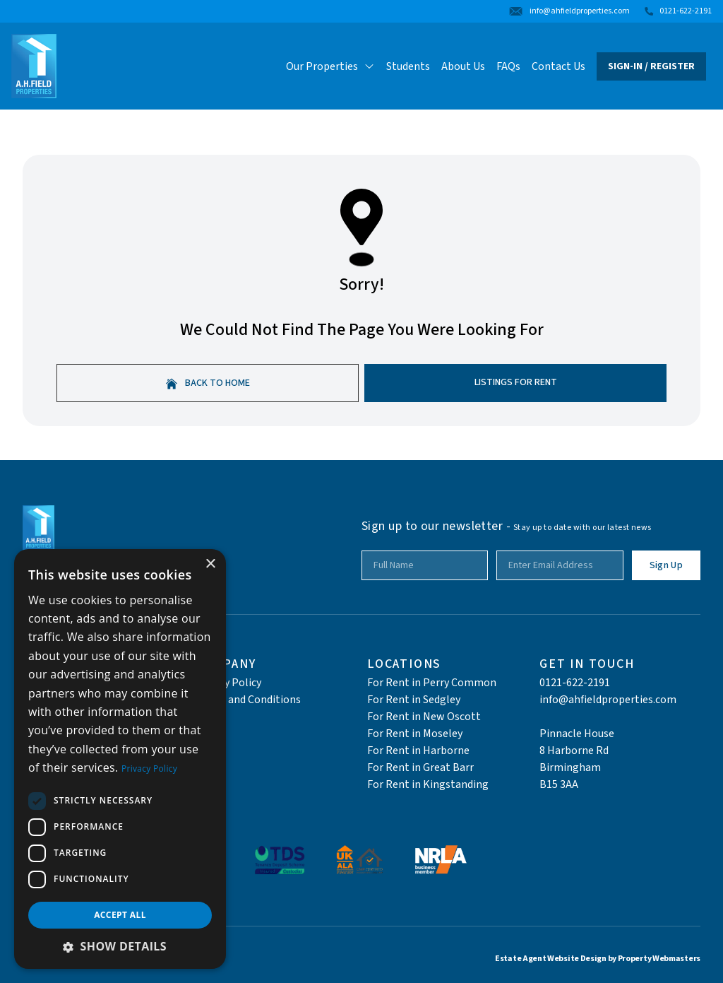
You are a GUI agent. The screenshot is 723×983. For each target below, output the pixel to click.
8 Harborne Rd (574, 750)
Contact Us (558, 66)
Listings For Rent (515, 382)
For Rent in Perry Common (431, 682)
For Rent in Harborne (418, 750)
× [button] (210, 564)
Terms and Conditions (248, 699)
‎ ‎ (540, 716)
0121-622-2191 (574, 682)
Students (408, 66)
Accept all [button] (120, 915)
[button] (120, 946)
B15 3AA (558, 784)
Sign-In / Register (651, 66)
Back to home (208, 383)
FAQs (508, 66)
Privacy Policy (228, 682)
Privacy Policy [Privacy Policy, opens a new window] (149, 769)
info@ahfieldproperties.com (607, 699)
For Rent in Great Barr (420, 767)
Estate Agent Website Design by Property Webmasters (597, 959)
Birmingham (570, 767)
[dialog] (120, 759)
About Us (463, 66)
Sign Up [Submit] (666, 565)
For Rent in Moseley (414, 733)
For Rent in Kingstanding (428, 784)
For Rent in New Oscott (424, 716)
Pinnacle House (576, 733)
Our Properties (330, 66)
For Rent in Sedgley (413, 699)
